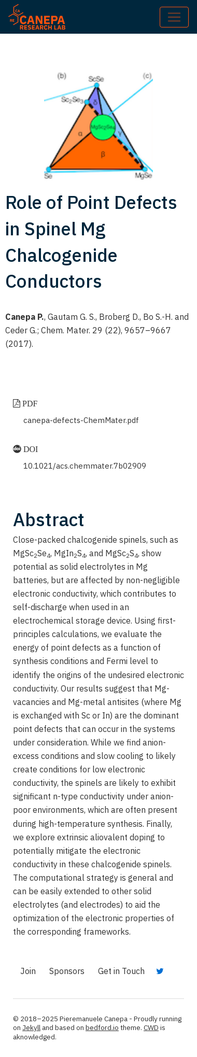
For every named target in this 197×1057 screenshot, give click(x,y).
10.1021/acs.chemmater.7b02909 (84, 466)
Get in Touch (121, 971)
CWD (151, 1027)
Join (28, 971)
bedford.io (102, 1027)
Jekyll (31, 1027)
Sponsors (67, 971)
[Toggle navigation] (174, 17)
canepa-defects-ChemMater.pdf (81, 420)
